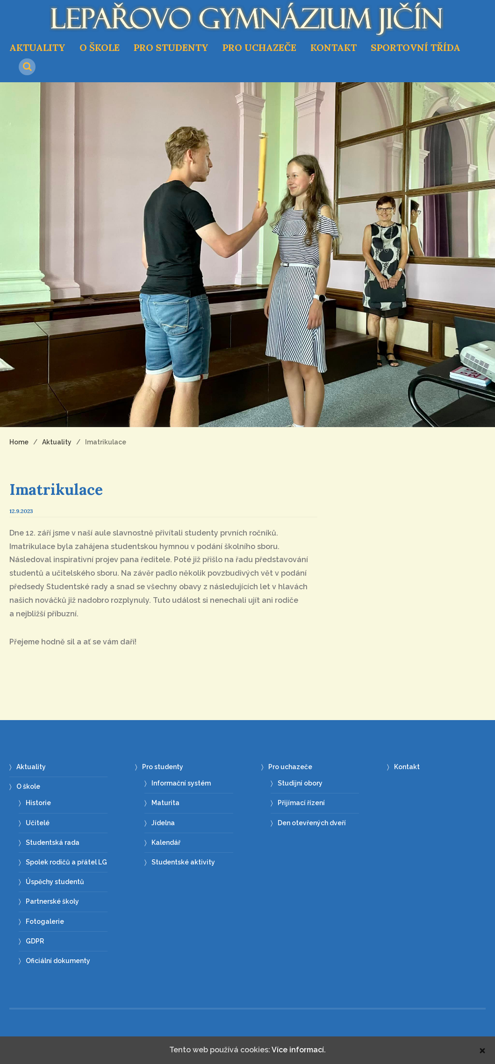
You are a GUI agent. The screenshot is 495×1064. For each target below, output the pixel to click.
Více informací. (299, 1049)
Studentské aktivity (183, 862)
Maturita (165, 803)
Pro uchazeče (259, 47)
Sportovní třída (415, 47)
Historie (38, 803)
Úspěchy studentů (55, 881)
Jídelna (163, 823)
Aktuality (37, 47)
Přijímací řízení (301, 803)
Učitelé (38, 823)
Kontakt (333, 47)
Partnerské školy (52, 901)
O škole (99, 47)
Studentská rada (52, 842)
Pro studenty (171, 47)
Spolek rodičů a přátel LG (66, 862)
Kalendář (165, 842)
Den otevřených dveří (312, 823)
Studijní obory (300, 783)
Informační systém (181, 783)
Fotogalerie (45, 921)
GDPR (35, 941)
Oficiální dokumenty (58, 960)
